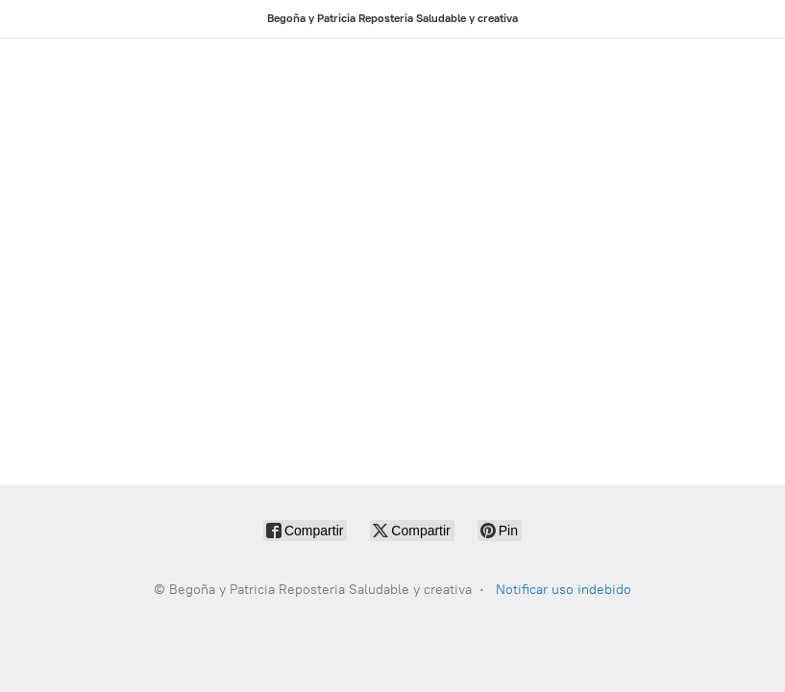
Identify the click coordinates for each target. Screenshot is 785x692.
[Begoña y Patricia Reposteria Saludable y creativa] (392, 18)
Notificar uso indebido (563, 589)
